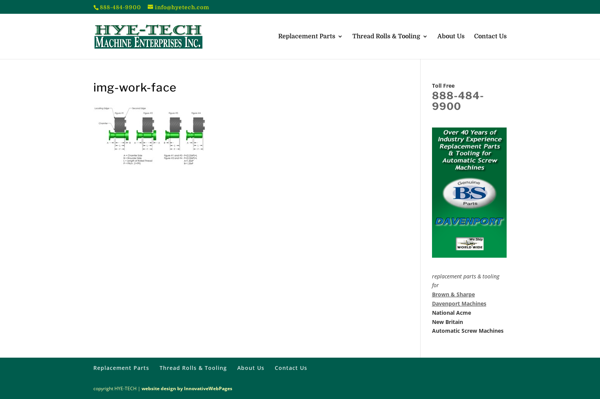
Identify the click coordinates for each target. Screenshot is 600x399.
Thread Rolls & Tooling (386, 37)
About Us (451, 37)
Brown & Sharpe (453, 294)
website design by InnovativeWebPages (187, 388)
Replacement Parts (306, 37)
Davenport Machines (459, 303)
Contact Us (490, 37)
